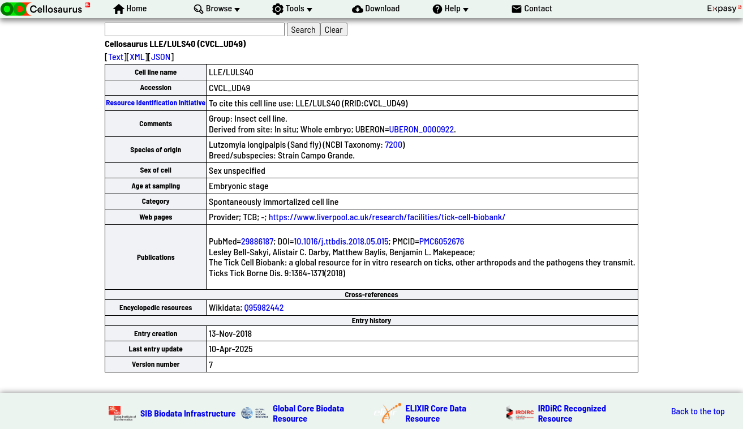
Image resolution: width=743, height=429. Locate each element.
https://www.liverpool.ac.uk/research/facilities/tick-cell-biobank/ (387, 216)
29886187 (257, 240)
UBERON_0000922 (421, 128)
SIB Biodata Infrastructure (187, 412)
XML (137, 56)
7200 (393, 144)
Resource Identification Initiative (155, 102)
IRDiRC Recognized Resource (572, 412)
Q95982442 (264, 307)
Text (115, 56)
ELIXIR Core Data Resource (436, 412)
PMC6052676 (442, 240)
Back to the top (698, 411)
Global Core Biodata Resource (308, 412)
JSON (160, 56)
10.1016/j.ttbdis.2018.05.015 (341, 240)
